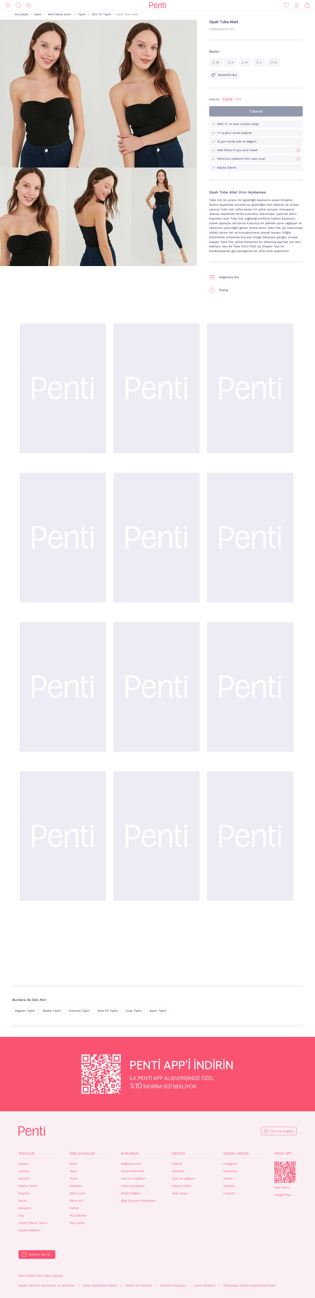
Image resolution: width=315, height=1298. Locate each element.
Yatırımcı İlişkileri (133, 1178)
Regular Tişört (25, 1010)
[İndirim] (29, 5)
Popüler (26, 1153)
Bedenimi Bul (224, 74)
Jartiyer (24, 1171)
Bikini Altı (76, 1200)
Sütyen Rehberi (29, 1230)
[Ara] (18, 5)
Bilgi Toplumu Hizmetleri (138, 1200)
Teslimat (178, 1171)
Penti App (283, 1153)
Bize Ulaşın (180, 1193)
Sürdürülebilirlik (132, 1171)
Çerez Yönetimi (204, 1285)
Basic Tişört (158, 1010)
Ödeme (177, 1163)
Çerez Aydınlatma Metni (100, 1285)
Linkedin (229, 1193)
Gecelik (23, 1178)
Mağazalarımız (131, 1163)
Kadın (38, 14)
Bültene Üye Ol (39, 1254)
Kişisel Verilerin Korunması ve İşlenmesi (46, 1285)
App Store (281, 1187)
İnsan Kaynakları (132, 1186)
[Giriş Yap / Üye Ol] (297, 5)
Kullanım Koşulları (173, 1285)
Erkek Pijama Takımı (32, 1223)
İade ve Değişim (183, 1178)
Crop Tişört (134, 1010)
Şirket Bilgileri (131, 1193)
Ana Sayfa (21, 14)
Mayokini (76, 1186)
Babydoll (24, 1208)
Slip (21, 1215)
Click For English (281, 1131)
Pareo (74, 1178)
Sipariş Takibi (181, 1186)
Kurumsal (130, 1153)
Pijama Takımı (28, 1186)
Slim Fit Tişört (101, 14)
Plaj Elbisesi (78, 1215)
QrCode (285, 1172)
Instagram (230, 1163)
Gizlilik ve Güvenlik (138, 1285)
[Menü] (8, 5)
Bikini (73, 1163)
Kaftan (74, 1208)
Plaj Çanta (77, 1223)
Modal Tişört (52, 1010)
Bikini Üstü (77, 1193)
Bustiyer (24, 1193)
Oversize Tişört (79, 1010)
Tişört (81, 14)
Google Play (282, 1195)
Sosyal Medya (236, 1153)
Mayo (73, 1171)
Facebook (230, 1171)
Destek (178, 1153)
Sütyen (23, 1163)
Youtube (229, 1186)
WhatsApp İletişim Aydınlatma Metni (249, 1285)
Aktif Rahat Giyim (59, 14)
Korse (22, 1200)
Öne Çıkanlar (82, 1153)
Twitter (228, 1178)
